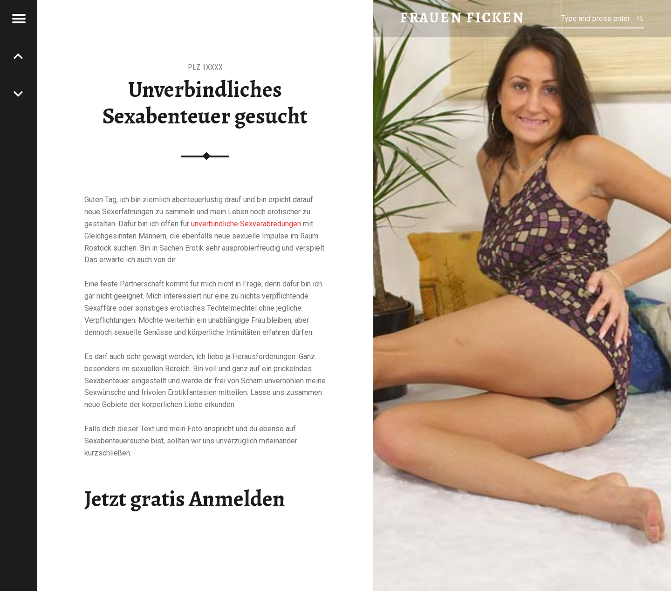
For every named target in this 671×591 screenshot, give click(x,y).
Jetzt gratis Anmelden (184, 498)
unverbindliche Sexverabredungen (246, 223)
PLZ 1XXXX (205, 67)
